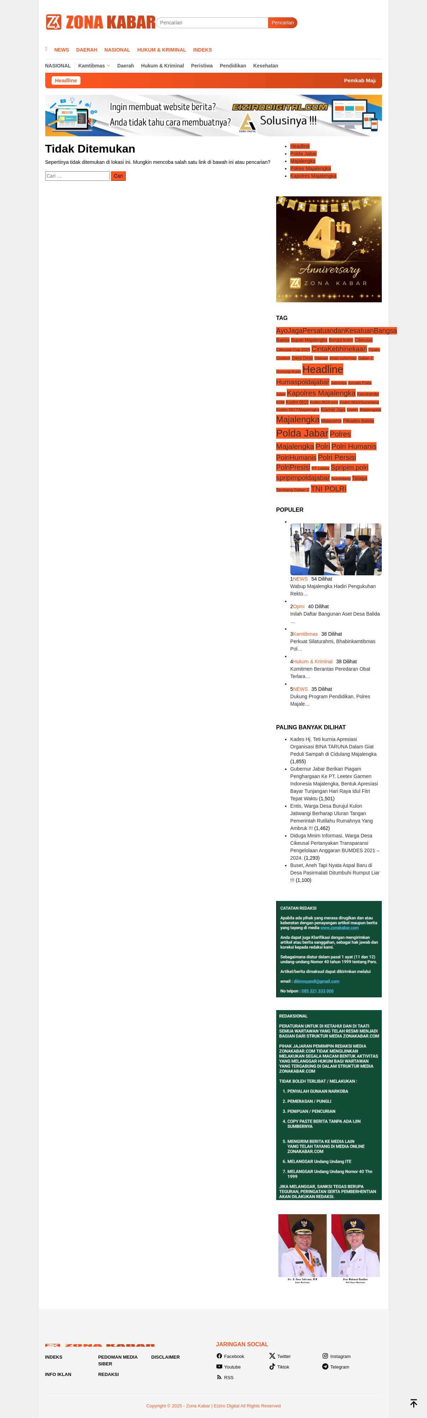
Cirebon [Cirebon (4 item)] (283, 358)
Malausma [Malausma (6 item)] (331, 421)
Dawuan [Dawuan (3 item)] (321, 358)
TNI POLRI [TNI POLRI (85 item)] (328, 489)
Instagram (336, 1356)
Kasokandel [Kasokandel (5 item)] (368, 394)
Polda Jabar (303, 153)
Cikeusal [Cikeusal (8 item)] (364, 340)
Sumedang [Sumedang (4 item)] (341, 478)
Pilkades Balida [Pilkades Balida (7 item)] (358, 420)
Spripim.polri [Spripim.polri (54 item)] (350, 467)
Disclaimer (165, 1357)
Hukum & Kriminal (313, 661)
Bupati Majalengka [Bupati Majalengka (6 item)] (309, 340)
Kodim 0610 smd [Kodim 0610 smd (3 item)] (324, 402)
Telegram (335, 1367)
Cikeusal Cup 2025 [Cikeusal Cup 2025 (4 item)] (293, 350)
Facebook (230, 1356)
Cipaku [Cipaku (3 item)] (374, 350)
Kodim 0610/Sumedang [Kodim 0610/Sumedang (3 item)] (359, 402)
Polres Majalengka (310, 168)
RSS (225, 1377)
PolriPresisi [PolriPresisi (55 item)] (293, 467)
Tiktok (279, 1367)
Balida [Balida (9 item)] (283, 340)
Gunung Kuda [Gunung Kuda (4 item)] (288, 371)
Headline (300, 146)
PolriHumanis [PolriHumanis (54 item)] (296, 457)
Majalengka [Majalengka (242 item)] (298, 419)
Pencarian (283, 22)
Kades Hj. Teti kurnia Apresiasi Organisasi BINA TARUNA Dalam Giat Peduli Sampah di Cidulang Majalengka (333, 746)
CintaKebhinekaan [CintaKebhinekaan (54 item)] (339, 348)
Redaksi (108, 1374)
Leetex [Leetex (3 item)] (352, 410)
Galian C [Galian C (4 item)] (366, 358)
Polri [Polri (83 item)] (322, 446)
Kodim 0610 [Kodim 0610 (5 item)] (297, 402)
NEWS (300, 579)
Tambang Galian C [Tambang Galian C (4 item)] (292, 490)
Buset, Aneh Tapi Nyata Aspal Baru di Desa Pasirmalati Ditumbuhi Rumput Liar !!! (335, 872)
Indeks (54, 1357)
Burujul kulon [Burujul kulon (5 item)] (341, 340)
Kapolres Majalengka (313, 176)
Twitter (280, 1356)
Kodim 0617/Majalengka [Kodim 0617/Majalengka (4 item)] (297, 410)
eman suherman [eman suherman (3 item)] (343, 358)
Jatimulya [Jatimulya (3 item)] (339, 383)
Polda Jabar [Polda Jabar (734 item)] (302, 433)
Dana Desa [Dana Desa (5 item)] (302, 358)
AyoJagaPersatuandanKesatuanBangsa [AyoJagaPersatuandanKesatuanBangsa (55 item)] (336, 330)
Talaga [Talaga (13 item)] (360, 478)
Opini (299, 606)
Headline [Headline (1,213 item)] (322, 369)
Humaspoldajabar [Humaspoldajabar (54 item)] (303, 382)
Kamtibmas (305, 634)
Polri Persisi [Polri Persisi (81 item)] (337, 457)
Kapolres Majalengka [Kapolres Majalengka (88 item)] (321, 393)
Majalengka (303, 161)
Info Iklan (58, 1374)
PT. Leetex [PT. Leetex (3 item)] (320, 468)
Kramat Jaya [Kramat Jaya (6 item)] (333, 409)
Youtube (228, 1367)
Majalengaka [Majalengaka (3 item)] (370, 410)
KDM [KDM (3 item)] (280, 402)
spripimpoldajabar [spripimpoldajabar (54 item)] (303, 477)
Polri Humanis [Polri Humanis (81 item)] (353, 446)
